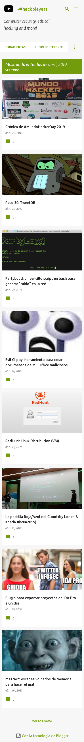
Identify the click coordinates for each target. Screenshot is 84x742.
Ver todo (12, 70)
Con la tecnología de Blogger (42, 736)
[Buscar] (67, 9)
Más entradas (42, 720)
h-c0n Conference (49, 47)
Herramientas (14, 47)
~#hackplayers (32, 9)
